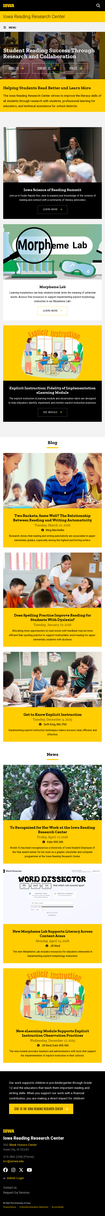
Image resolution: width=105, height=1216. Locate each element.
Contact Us (47, 68)
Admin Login (15, 1178)
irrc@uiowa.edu (13, 1161)
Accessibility (58, 1207)
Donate (75, 68)
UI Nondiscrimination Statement (33, 1207)
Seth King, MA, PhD (55, 724)
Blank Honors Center (23, 1145)
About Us (16, 68)
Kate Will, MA (55, 842)
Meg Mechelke (55, 530)
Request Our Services (16, 1192)
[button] (98, 5)
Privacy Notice (9, 1207)
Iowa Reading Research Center (34, 16)
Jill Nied (55, 945)
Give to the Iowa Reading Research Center (41, 1109)
